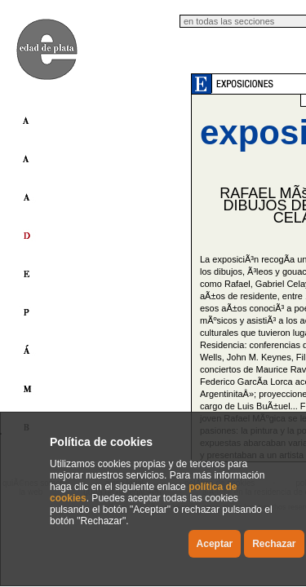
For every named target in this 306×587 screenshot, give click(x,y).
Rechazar (273, 543)
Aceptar (215, 543)
